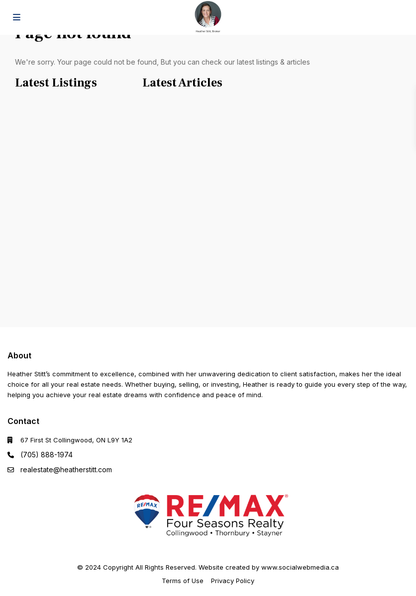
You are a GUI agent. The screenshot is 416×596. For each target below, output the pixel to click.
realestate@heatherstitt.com (66, 469)
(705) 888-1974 (46, 454)
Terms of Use (183, 581)
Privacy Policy (232, 581)
